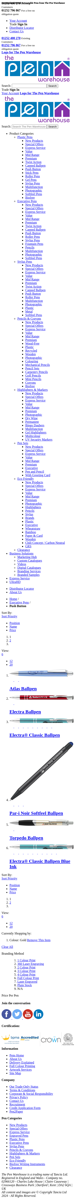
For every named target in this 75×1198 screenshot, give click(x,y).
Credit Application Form (24, 1108)
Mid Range (32, 155)
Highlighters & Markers (24, 1153)
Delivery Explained (21, 1062)
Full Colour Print (28, 978)
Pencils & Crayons (21, 1150)
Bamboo (30, 532)
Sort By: (7, 612)
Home (13, 599)
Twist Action (33, 162)
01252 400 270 (11, 38)
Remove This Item (39, 940)
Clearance (15, 1167)
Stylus (29, 514)
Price (12, 630)
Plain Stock (24, 985)
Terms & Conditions (22, 1090)
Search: (6, 85)
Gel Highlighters (35, 432)
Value (28, 151)
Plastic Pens (17, 1139)
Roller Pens (32, 176)
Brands (29, 518)
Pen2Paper (16, 1111)
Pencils (29, 247)
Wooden (30, 354)
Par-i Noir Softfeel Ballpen (36, 813)
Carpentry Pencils (36, 372)
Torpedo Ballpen (26, 837)
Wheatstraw (32, 528)
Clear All (7, 947)
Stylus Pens (32, 183)
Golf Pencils (33, 375)
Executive (31, 468)
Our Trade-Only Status (23, 1086)
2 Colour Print (26, 967)
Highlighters (33, 507)
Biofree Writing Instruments (27, 1164)
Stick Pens (31, 172)
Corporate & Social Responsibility (31, 1093)
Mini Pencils (33, 379)
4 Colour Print (26, 974)
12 (11, 661)
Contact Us (16, 31)
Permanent (32, 421)
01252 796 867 (11, 45)
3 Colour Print (26, 971)
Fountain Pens (34, 244)
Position (14, 623)
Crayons (30, 382)
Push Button (33, 169)
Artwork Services (20, 1069)
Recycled (31, 350)
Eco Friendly (17, 1160)
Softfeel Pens (33, 194)
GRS (28, 546)
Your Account (18, 20)
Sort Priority (9, 616)
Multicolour (32, 436)
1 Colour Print (26, 960)
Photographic (33, 190)
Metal (29, 311)
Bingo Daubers (34, 425)
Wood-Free (32, 343)
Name (13, 626)
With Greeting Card (37, 475)
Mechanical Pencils (37, 365)
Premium (31, 158)
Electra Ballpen (25, 711)
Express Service (35, 147)
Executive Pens (19, 602)
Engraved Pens (18, 1135)
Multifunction (34, 187)
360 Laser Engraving (30, 964)
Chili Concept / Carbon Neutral (45, 542)
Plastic (29, 308)
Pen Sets (14, 1157)
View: (5, 650)
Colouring (31, 361)
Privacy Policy (18, 1097)
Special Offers (34, 144)
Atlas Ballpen (23, 688)
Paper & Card (34, 535)
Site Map (15, 1073)
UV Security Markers (38, 439)
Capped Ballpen (35, 165)
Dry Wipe (31, 418)
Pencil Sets (32, 368)
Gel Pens (31, 179)
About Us (15, 1059)
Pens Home (16, 1055)
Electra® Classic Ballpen (34, 735)
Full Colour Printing (22, 1066)
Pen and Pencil (34, 471)
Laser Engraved (27, 981)
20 (11, 664)
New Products (34, 140)
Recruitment (17, 1104)
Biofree (30, 197)
